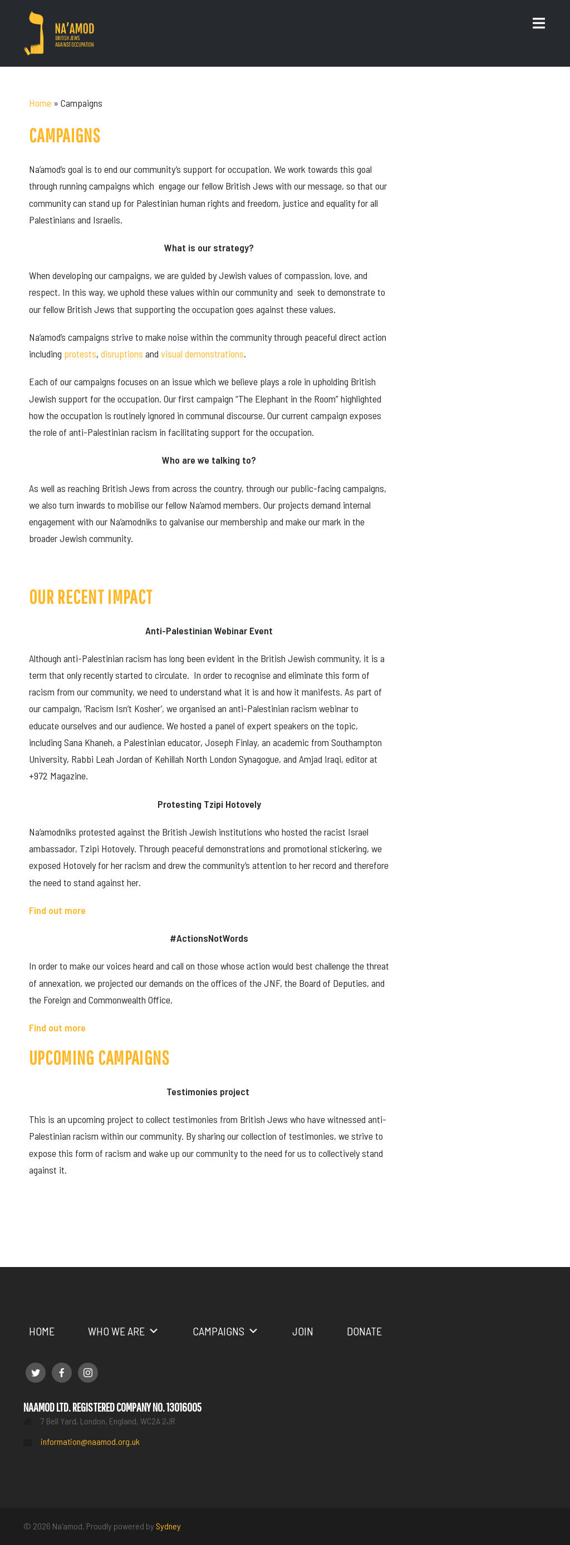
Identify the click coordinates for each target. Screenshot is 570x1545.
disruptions (122, 353)
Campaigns (226, 1331)
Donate (364, 1331)
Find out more (57, 1027)
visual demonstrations (202, 353)
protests (80, 353)
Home (40, 103)
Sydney (168, 1526)
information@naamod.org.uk (90, 1441)
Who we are (123, 1331)
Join (302, 1331)
